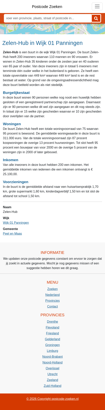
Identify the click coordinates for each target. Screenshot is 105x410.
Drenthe (52, 321)
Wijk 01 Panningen (16, 222)
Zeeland (52, 380)
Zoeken (52, 289)
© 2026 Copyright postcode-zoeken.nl (52, 398)
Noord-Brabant (52, 356)
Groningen (52, 345)
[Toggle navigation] (97, 6)
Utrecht (52, 374)
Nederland (52, 294)
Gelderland (52, 339)
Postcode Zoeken (47, 6)
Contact (52, 306)
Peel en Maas (12, 233)
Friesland (52, 333)
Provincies (52, 300)
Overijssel (52, 368)
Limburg (52, 350)
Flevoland (52, 327)
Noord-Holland (52, 362)
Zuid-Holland (52, 385)
